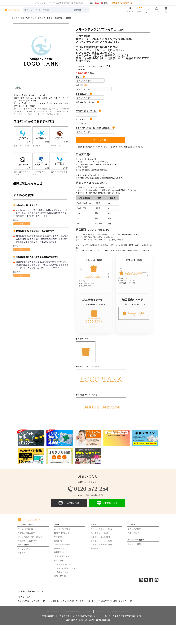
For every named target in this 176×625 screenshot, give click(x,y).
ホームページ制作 (62, 544)
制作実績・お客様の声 (27, 540)
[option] (41, 51)
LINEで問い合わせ (107, 503)
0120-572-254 (88, 489)
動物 (48, 108)
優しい (59, 114)
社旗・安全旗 (60, 576)
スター (54, 108)
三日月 (39, 108)
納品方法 (81, 85)
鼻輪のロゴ (55, 145)
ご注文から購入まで (26, 533)
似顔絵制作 (95, 548)
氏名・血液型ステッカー (67, 568)
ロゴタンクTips (24, 549)
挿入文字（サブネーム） (87, 102)
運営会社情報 (53, 611)
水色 (33, 108)
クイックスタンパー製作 (101, 540)
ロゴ (21, 250)
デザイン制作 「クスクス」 (31, 601)
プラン (80, 77)
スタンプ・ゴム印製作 (100, 536)
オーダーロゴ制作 (62, 529)
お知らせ (21, 553)
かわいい (51, 114)
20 (47, 141)
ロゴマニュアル (84, 94)
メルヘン (32, 114)
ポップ (48, 111)
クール (16, 114)
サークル (31, 111)
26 (65, 167)
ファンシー (42, 114)
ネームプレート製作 (99, 533)
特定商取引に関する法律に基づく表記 (112, 611)
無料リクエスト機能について (30, 536)
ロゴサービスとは (25, 529)
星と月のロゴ (38, 145)
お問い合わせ (133, 533)
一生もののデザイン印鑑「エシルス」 (113, 601)
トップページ (17, 18)
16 (47, 167)
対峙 (27, 108)
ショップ (40, 111)
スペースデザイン (61, 556)
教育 (67, 108)
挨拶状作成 (59, 552)
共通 (21, 224)
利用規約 (87, 611)
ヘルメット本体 (63, 564)
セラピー (18, 111)
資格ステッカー (63, 572)
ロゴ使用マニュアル (63, 533)
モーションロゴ (84, 119)
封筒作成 (58, 540)
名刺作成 (58, 536)
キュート (23, 114)
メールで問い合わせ (69, 503)
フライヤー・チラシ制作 (101, 544)
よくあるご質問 (134, 529)
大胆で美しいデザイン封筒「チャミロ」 (70, 601)
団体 (25, 111)
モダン (64, 111)
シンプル (56, 111)
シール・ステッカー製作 (101, 529)
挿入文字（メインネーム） (88, 110)
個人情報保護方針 (71, 611)
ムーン (61, 108)
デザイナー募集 (134, 544)
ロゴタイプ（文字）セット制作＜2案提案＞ (95, 127)
